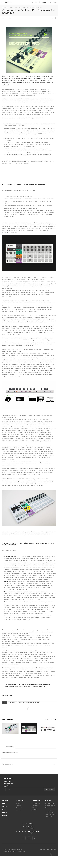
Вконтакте (23, 838)
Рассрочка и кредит (50, 814)
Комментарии (9, 746)
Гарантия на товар (50, 807)
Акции (4, 803)
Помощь (48, 800)
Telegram (31, 838)
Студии (4, 812)
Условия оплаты (49, 803)
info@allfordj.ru (30, 828)
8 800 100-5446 (29, 824)
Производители (36, 803)
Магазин (5, 800)
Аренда (4, 809)
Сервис (4, 815)
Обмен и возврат (49, 812)
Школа (4, 806)
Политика (18, 805)
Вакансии (18, 803)
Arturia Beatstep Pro (38, 686)
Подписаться (49, 789)
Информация (36, 800)
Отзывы (18, 809)
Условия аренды (49, 809)
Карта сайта (48, 816)
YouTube (34, 838)
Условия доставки (50, 805)
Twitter (27, 838)
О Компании (20, 800)
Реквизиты (19, 807)
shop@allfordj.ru (30, 826)
